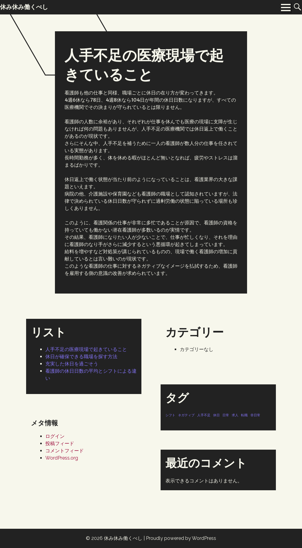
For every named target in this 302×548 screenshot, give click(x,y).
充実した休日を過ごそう (71, 364)
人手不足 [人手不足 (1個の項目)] (203, 415)
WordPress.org (61, 458)
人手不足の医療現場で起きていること (86, 349)
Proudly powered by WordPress (181, 538)
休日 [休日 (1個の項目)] (216, 415)
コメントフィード (64, 451)
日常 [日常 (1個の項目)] (225, 415)
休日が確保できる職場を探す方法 (81, 356)
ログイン (55, 436)
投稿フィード (59, 443)
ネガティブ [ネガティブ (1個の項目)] (186, 415)
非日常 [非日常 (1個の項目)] (255, 415)
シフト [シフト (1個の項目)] (170, 415)
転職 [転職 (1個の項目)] (244, 415)
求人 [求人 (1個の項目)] (235, 415)
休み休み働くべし (123, 538)
